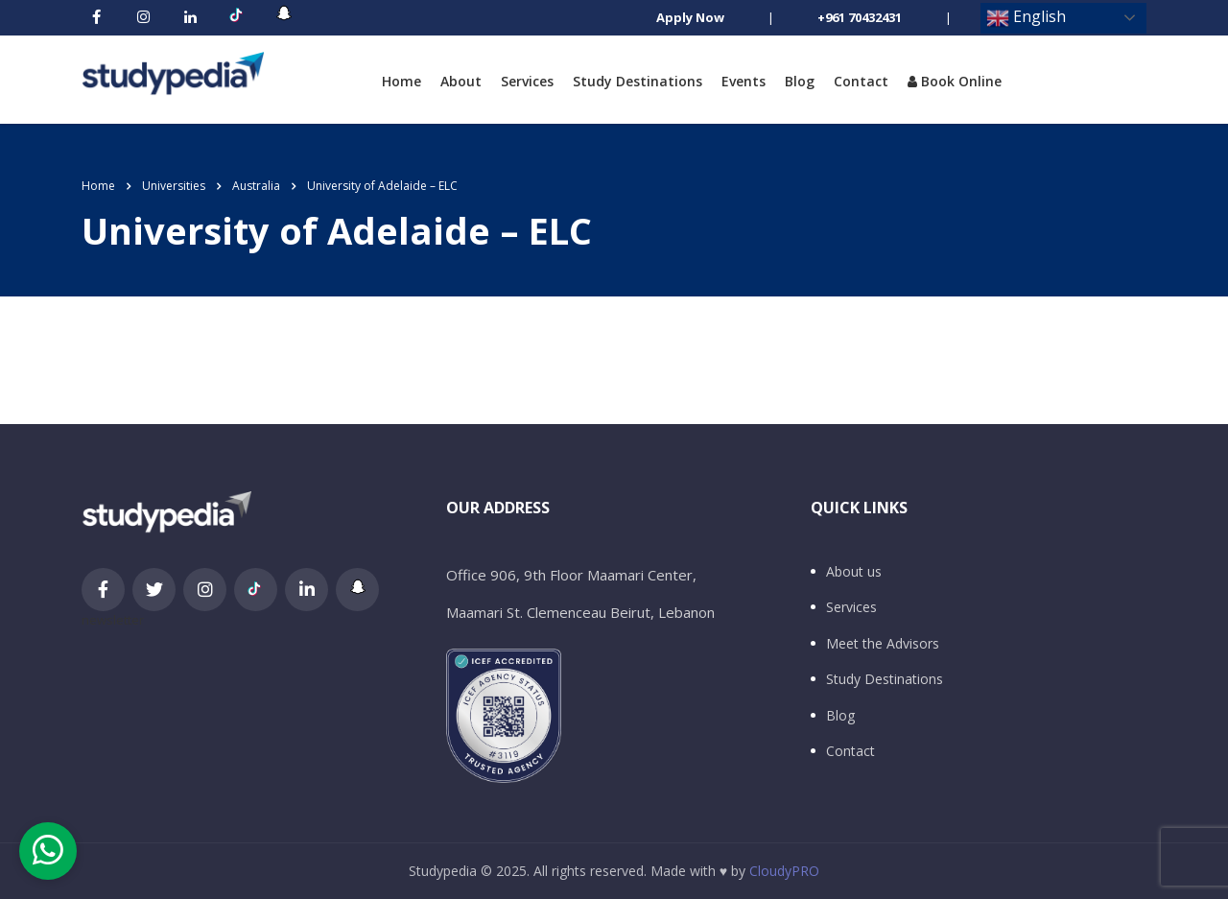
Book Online (955, 81)
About (461, 81)
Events (743, 81)
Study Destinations (637, 81)
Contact (861, 81)
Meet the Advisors (882, 643)
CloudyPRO (784, 871)
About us (854, 571)
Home (401, 81)
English (1026, 18)
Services (527, 81)
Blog (800, 81)
